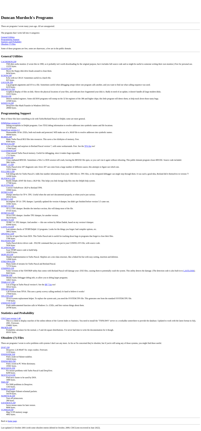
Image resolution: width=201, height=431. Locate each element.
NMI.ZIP (5, 382)
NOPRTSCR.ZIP (8, 396)
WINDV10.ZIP (7, 103)
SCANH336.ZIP (8, 248)
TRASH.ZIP (6, 96)
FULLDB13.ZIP (8, 171)
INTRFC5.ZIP (7, 199)
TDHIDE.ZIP (6, 275)
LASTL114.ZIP (7, 227)
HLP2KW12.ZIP (8, 178)
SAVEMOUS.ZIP (8, 403)
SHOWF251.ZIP (8, 89)
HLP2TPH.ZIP (7, 185)
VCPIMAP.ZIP (7, 410)
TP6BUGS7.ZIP (7, 282)
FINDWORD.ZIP (8, 361)
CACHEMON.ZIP (8, 62)
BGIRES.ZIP (6, 137)
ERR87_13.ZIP (7, 165)
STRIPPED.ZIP (7, 268)
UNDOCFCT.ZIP (8, 303)
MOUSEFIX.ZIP (8, 368)
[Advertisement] (47, 7)
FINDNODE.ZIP (8, 354)
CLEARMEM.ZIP (8, 151)
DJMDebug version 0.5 (10, 123)
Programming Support (10, 39)
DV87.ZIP (5, 347)
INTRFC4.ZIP (7, 192)
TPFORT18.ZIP (7, 289)
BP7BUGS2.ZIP (8, 144)
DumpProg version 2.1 (10, 130)
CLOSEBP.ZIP (7, 158)
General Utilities (8, 37)
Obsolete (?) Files (8, 44)
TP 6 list (87, 146)
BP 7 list (48, 284)
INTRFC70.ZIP (7, 220)
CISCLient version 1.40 (11, 318)
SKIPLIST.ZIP (7, 254)
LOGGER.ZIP (7, 82)
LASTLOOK (188, 271)
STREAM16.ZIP (8, 261)
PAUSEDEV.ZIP (8, 241)
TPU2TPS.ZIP (7, 296)
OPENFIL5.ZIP (7, 234)
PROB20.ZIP (6, 328)
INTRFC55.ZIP (7, 206)
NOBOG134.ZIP (8, 389)
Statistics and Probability (11, 42)
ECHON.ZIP (6, 75)
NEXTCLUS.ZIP (8, 375)
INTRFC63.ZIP (7, 213)
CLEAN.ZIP (6, 69)
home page (12, 421)
